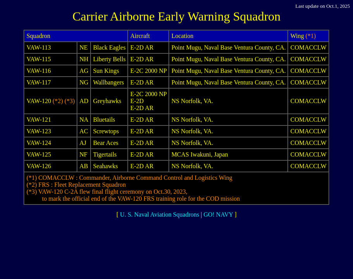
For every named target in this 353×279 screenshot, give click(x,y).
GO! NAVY (218, 214)
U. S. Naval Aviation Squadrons (159, 214)
